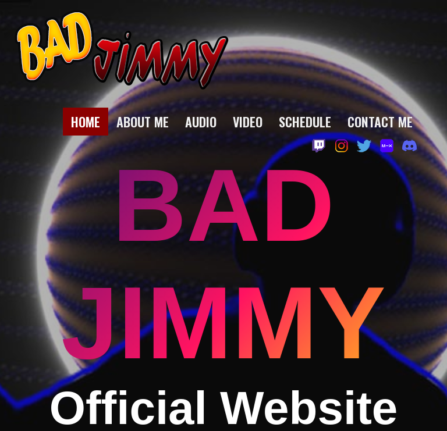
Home (85, 121)
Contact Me (380, 121)
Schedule (305, 121)
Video (247, 121)
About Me (142, 121)
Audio (201, 121)
